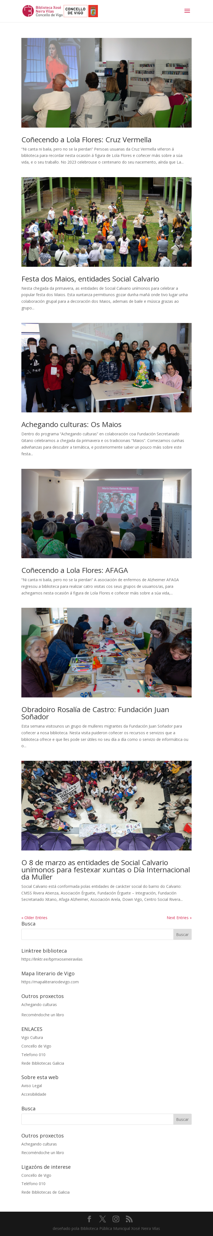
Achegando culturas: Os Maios (71, 424)
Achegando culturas (39, 1004)
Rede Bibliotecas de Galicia (45, 1192)
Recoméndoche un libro (42, 1014)
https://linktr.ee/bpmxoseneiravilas (52, 959)
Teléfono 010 (33, 1183)
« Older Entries (34, 917)
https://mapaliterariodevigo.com (50, 981)
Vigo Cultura (32, 1037)
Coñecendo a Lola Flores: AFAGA (74, 570)
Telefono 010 (33, 1054)
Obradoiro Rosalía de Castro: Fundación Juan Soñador (95, 713)
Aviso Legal (31, 1085)
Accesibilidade (33, 1094)
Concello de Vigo (36, 1046)
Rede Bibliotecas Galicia (42, 1063)
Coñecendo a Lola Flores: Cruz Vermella (86, 139)
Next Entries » (179, 917)
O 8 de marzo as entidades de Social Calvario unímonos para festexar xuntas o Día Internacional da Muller (105, 869)
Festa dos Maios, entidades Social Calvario (90, 279)
